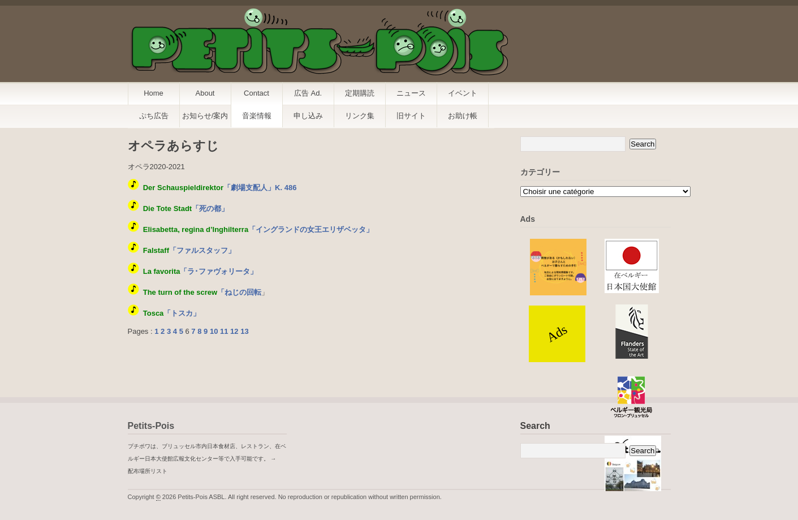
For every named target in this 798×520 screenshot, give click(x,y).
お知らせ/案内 (205, 115)
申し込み (308, 115)
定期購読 (359, 93)
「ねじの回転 (202, 292)
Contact (256, 93)
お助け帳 (462, 115)
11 (224, 331)
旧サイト (411, 115)
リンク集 (359, 115)
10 (214, 331)
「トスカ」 (172, 313)
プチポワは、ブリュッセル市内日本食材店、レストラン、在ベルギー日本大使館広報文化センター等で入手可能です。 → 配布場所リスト (207, 458)
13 (244, 331)
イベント (462, 93)
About (205, 93)
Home (153, 93)
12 (234, 331)
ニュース (411, 93)
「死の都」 (185, 208)
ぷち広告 (154, 115)
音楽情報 (256, 115)
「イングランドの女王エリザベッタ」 (258, 229)
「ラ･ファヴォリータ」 (200, 271)
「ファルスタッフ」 (189, 250)
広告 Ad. (308, 93)
